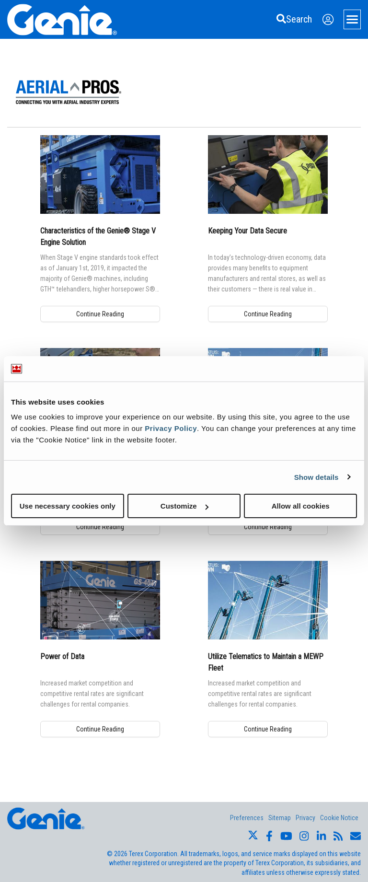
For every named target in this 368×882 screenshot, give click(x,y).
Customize (184, 506)
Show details (316, 477)
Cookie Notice (339, 818)
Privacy (305, 818)
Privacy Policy (171, 428)
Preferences (247, 818)
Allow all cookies (301, 506)
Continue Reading (100, 314)
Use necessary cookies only (67, 506)
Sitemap (279, 818)
